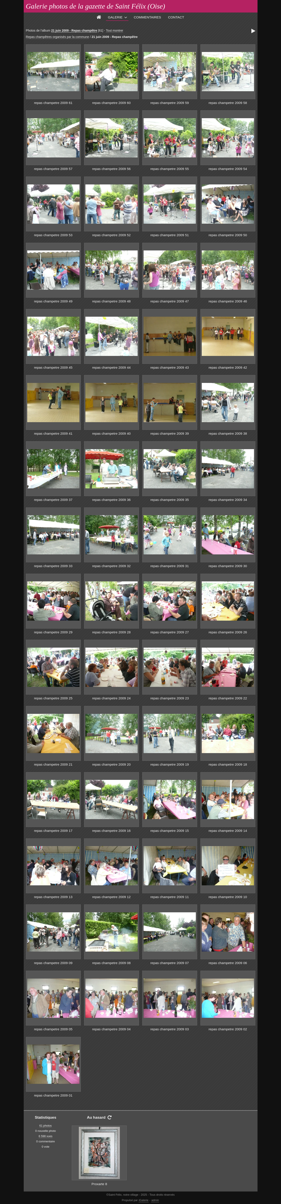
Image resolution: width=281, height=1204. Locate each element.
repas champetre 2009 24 (111, 698)
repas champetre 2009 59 (169, 103)
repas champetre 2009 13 (53, 897)
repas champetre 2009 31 (169, 566)
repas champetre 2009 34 (228, 500)
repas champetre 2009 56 (111, 169)
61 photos (45, 1125)
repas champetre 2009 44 (111, 367)
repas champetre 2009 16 (111, 830)
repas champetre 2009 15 (169, 830)
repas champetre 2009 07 (169, 963)
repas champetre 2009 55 (169, 169)
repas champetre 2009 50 (228, 235)
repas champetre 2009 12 (111, 897)
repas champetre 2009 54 (228, 169)
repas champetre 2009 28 (111, 632)
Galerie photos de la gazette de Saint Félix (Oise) (95, 6)
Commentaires (147, 17)
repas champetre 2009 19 (169, 764)
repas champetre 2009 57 (53, 169)
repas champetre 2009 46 (228, 301)
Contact (176, 17)
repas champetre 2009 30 (228, 566)
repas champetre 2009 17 (53, 830)
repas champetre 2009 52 (111, 235)
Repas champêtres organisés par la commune (57, 37)
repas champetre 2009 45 (53, 367)
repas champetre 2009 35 (169, 500)
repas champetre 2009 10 (228, 897)
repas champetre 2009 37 (53, 500)
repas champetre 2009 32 (111, 566)
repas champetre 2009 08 (111, 963)
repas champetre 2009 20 (111, 764)
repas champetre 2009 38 (228, 433)
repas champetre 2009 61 (53, 103)
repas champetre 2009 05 (53, 1029)
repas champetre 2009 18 (228, 764)
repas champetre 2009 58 (228, 103)
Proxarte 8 (99, 1184)
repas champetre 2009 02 (228, 1029)
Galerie (115, 17)
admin (155, 1200)
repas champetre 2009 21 (53, 764)
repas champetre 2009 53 (53, 235)
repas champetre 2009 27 (169, 632)
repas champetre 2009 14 (228, 830)
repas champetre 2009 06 (228, 963)
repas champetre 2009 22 (228, 698)
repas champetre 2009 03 (169, 1029)
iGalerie (143, 1200)
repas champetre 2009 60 (111, 103)
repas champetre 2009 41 (53, 433)
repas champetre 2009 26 (228, 632)
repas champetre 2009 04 (111, 1029)
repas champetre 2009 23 (169, 698)
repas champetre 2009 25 (53, 698)
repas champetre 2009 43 (169, 367)
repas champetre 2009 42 (228, 367)
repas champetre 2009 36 (111, 500)
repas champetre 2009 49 (53, 301)
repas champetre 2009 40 (111, 433)
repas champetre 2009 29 (53, 632)
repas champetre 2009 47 (169, 301)
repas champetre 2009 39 (169, 433)
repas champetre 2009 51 (169, 235)
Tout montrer (114, 30)
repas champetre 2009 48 (111, 301)
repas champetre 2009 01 (53, 1095)
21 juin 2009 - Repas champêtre (74, 30)
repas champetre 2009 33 (53, 566)
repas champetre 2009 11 (169, 897)
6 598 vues (45, 1136)
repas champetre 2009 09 (53, 963)
